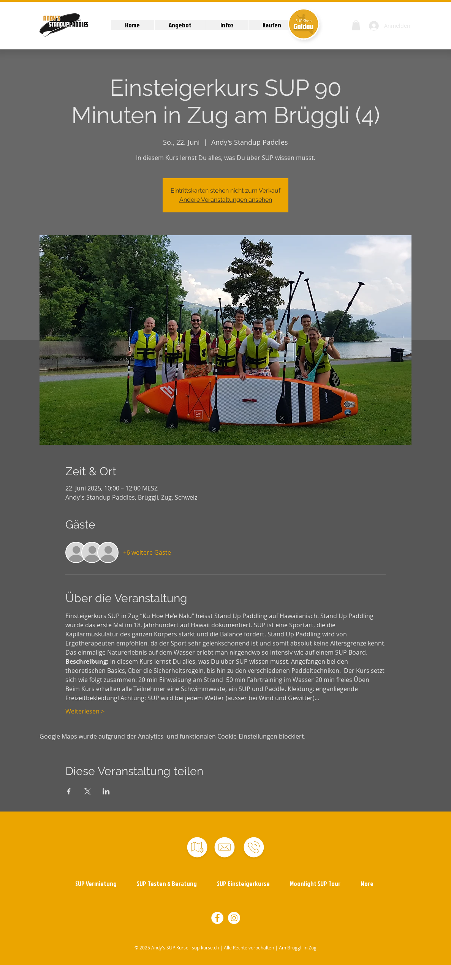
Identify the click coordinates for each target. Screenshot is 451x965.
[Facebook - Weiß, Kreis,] (217, 918)
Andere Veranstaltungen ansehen (225, 199)
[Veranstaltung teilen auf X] (87, 791)
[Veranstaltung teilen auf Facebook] (69, 791)
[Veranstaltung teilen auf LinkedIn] (106, 791)
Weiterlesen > (84, 711)
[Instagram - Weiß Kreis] (234, 918)
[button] (180, 25)
